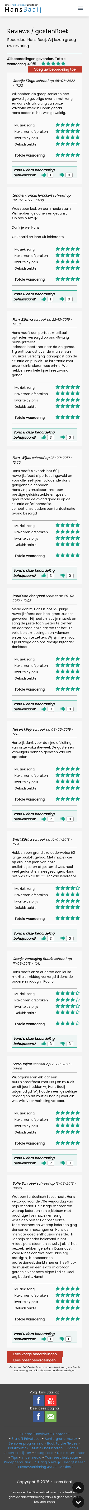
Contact (60, 1434)
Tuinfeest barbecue (61, 1457)
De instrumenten (71, 1452)
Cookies (64, 1467)
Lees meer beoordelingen (34, 1360)
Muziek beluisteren (47, 1448)
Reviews (42, 1434)
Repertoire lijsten (17, 1452)
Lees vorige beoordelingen (35, 1354)
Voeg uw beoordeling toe (55, 69)
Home (27, 1434)
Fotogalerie (44, 1452)
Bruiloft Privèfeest (26, 1438)
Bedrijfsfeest (74, 1462)
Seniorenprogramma (26, 1443)
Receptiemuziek (17, 1462)
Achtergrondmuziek (61, 1438)
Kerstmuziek (18, 1448)
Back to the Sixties (62, 1443)
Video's (72, 1448)
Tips (14, 1457)
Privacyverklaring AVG (36, 1467)
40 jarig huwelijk (47, 1462)
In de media (31, 1457)
